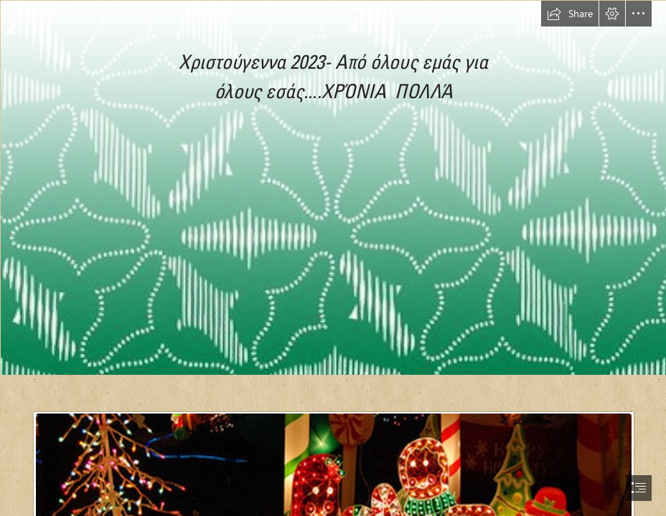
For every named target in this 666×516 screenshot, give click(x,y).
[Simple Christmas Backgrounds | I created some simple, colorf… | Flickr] (333, 187)
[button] (570, 14)
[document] (333, 258)
